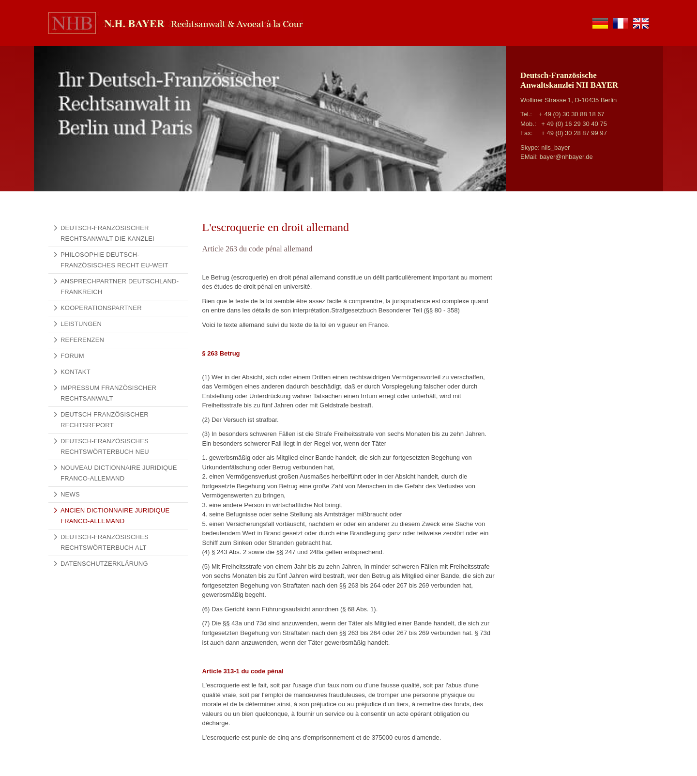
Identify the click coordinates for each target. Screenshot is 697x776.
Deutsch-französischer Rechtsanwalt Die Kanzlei (107, 233)
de (600, 23)
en (641, 23)
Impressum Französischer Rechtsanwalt (108, 393)
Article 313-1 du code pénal (243, 671)
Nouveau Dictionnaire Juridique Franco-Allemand (119, 473)
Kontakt (76, 371)
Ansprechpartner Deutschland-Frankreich (120, 286)
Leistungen (81, 323)
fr (620, 23)
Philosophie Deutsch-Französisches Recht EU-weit (114, 260)
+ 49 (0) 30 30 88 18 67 (572, 114)
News (70, 494)
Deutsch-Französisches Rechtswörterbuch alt (105, 542)
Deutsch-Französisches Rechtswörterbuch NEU (105, 446)
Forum (72, 355)
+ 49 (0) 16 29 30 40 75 (574, 123)
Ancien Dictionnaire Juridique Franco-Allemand (115, 516)
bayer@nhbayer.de (566, 156)
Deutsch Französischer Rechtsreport (105, 420)
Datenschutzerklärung (104, 563)
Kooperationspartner (101, 307)
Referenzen (82, 339)
